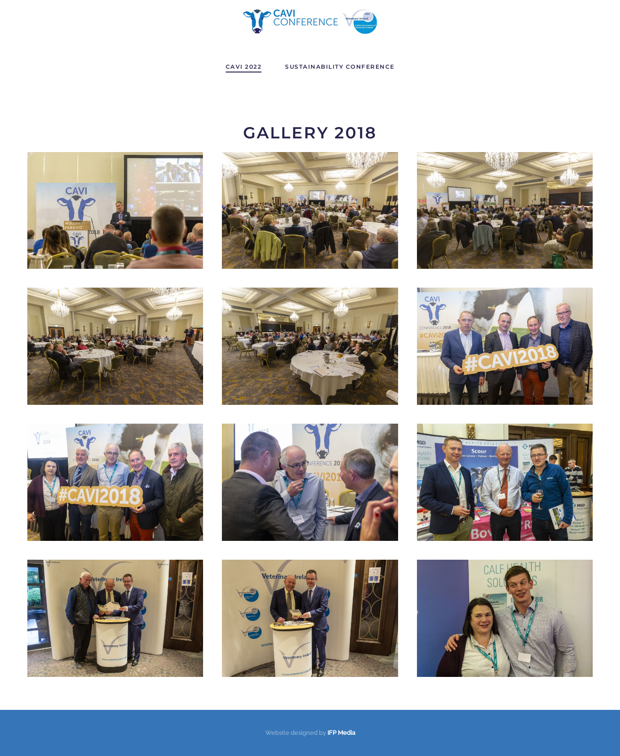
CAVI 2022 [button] (244, 66)
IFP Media (341, 732)
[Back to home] (310, 21)
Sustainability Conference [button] (340, 66)
